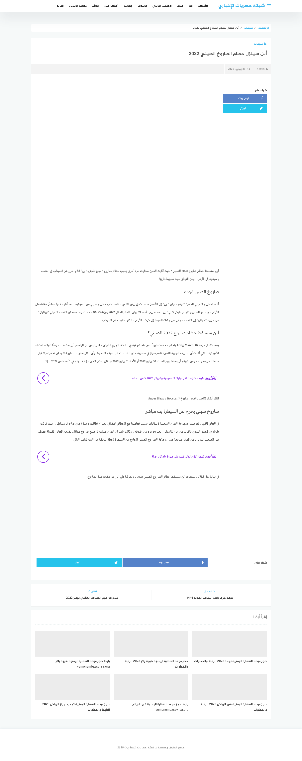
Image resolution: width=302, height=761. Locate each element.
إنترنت (128, 6)
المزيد (60, 6)
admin (262, 69)
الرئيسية (203, 6)
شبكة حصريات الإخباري (241, 6)
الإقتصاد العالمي (162, 6)
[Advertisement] (127, 113)
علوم (180, 6)
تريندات (142, 6)
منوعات (260, 44)
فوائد (95, 6)
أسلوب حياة (111, 6)
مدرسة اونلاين (78, 6)
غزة (190, 6)
